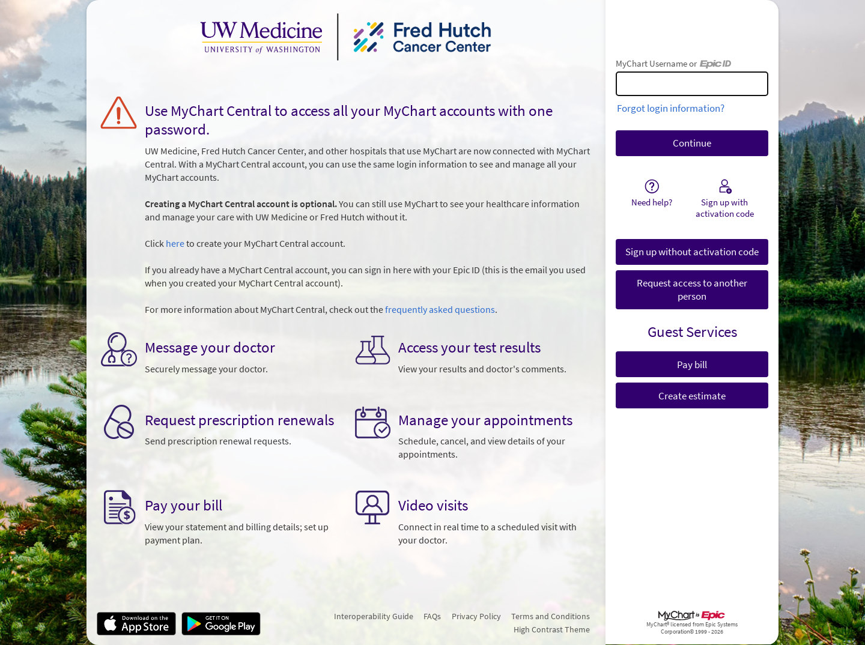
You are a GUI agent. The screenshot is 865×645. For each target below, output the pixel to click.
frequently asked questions (440, 309)
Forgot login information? (670, 108)
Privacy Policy (476, 616)
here (175, 243)
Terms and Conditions (550, 616)
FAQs (432, 616)
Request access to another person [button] (692, 289)
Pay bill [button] (692, 364)
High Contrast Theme (552, 629)
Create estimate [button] (692, 395)
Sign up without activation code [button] (692, 251)
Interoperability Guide (373, 616)
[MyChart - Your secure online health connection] (346, 36)
